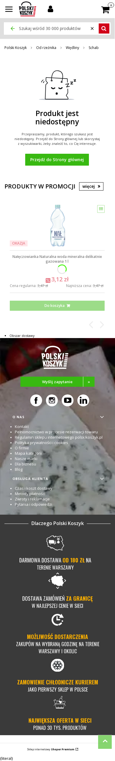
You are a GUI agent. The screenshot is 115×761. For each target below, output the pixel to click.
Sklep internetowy (50, 749)
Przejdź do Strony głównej (57, 159)
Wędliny (72, 47)
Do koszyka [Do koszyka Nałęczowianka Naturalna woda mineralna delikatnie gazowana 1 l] (54, 305)
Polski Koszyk (15, 47)
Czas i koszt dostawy (33, 488)
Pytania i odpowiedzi (33, 504)
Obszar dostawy (22, 335)
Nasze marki (26, 458)
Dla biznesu (25, 464)
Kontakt (22, 426)
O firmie (22, 448)
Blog (19, 469)
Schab (94, 47)
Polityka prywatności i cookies (41, 442)
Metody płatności (30, 493)
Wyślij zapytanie (68, 382)
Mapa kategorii (28, 453)
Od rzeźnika (46, 47)
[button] (8, 10)
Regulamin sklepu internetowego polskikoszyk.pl (59, 437)
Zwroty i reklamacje (32, 499)
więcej (88, 186)
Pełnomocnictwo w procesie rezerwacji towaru (56, 432)
